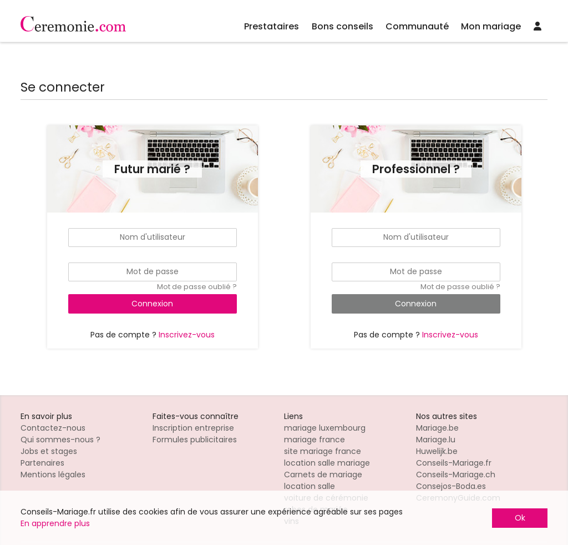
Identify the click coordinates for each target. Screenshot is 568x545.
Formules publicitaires (195, 439)
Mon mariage (491, 26)
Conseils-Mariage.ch (455, 474)
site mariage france (322, 451)
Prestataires (271, 26)
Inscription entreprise (193, 427)
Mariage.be (437, 427)
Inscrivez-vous (187, 334)
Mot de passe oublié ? (197, 286)
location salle (309, 486)
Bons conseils (342, 26)
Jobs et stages (49, 451)
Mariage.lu (435, 439)
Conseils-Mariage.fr (453, 462)
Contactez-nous (53, 427)
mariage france (314, 439)
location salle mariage (327, 462)
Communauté (417, 26)
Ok (520, 517)
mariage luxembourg (325, 427)
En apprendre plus (55, 523)
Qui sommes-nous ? (60, 439)
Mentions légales (53, 474)
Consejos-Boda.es (451, 486)
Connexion (152, 303)
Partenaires (42, 462)
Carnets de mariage (323, 474)
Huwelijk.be (437, 451)
